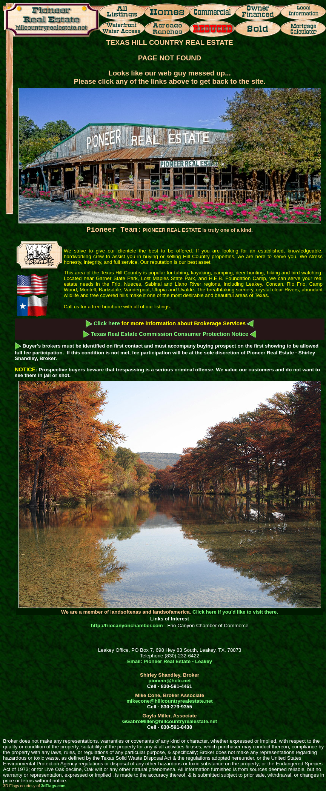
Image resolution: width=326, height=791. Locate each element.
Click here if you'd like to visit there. (235, 612)
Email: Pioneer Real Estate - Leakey (169, 661)
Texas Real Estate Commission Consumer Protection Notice (170, 334)
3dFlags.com (53, 785)
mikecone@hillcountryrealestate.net (169, 701)
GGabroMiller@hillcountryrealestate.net (169, 721)
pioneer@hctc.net (169, 680)
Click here (107, 323)
